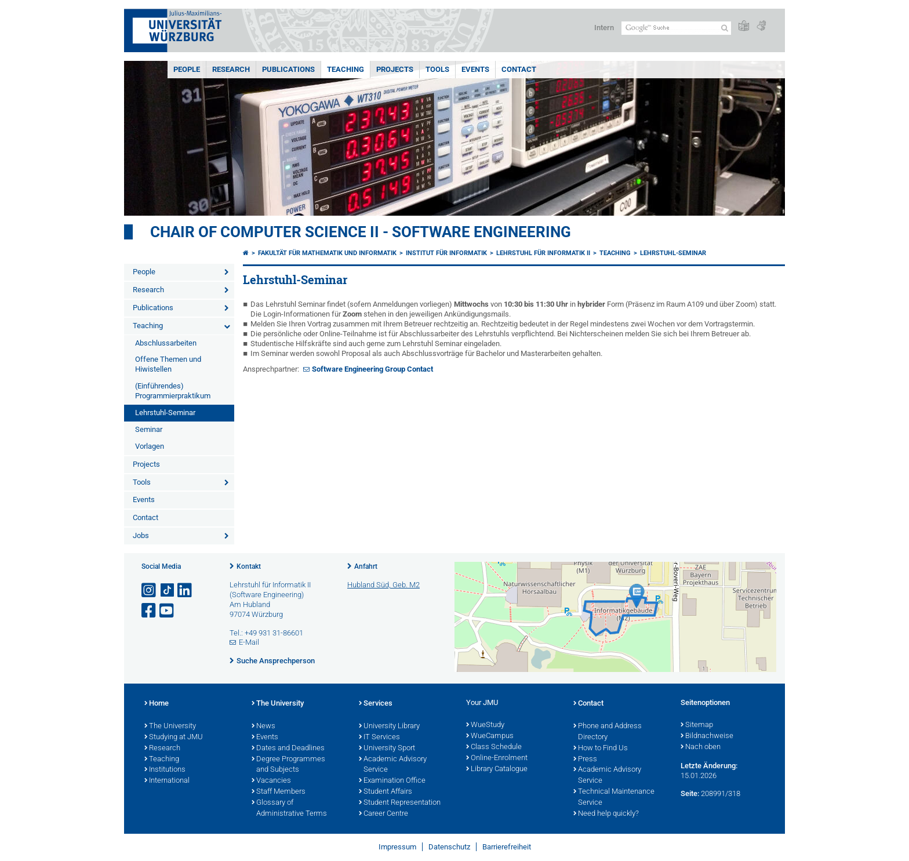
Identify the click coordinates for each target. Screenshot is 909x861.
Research (231, 69)
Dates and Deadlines (288, 748)
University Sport (387, 748)
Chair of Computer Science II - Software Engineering (360, 232)
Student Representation (400, 803)
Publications (288, 69)
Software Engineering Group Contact (372, 369)
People (186, 69)
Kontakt (249, 566)
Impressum (397, 846)
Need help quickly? (606, 814)
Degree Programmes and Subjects (288, 765)
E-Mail (249, 642)
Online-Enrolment (497, 758)
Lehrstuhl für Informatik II (543, 253)
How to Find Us (600, 748)
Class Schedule (494, 747)
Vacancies (271, 781)
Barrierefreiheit (506, 846)
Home (156, 704)
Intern (604, 27)
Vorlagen (149, 446)
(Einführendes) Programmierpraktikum (172, 391)
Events (475, 69)
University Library (389, 726)
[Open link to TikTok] (167, 590)
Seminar (148, 429)
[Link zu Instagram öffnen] (149, 590)
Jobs (141, 535)
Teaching (345, 69)
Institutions (165, 770)
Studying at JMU (173, 737)
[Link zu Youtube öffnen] (167, 611)
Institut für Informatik (446, 253)
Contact (518, 69)
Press (585, 759)
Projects (394, 69)
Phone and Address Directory (607, 732)
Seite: (690, 793)
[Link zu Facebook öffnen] (149, 611)
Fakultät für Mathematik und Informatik (327, 253)
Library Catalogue (497, 769)
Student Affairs (385, 792)
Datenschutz (449, 846)
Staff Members (279, 792)
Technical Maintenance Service (614, 797)
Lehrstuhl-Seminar (165, 412)
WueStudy (485, 725)
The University (170, 726)
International (167, 781)
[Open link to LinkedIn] (185, 590)
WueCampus (490, 736)
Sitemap (697, 725)
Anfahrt (365, 566)
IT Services (379, 737)
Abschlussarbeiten (166, 343)
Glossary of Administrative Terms (289, 808)
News (263, 726)
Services (375, 704)
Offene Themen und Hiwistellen (168, 364)
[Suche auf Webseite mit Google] (676, 28)
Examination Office (392, 781)
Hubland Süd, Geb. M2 (383, 584)
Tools (437, 69)
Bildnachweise (707, 736)
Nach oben (701, 747)
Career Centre (383, 814)
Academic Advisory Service (393, 765)
